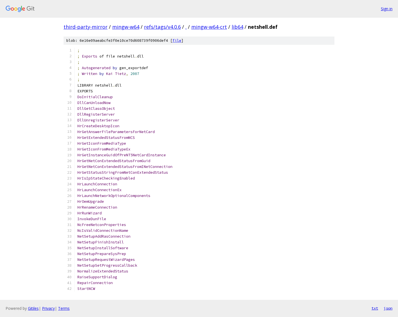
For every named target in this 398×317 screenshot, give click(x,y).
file (176, 40)
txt (374, 308)
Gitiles (33, 308)
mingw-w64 (125, 27)
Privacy (48, 308)
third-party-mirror (86, 27)
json (388, 308)
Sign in (386, 8)
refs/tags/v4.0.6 (162, 27)
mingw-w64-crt (209, 27)
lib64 (237, 27)
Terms (64, 308)
